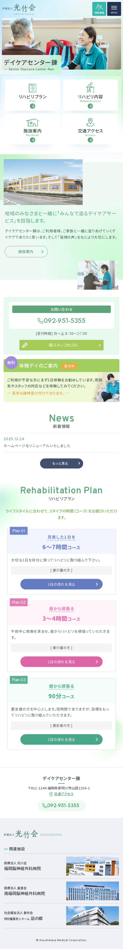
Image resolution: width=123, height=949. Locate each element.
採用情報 (99, 12)
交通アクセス (64, 793)
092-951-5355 (64, 328)
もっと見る (60, 470)
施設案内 (25, 258)
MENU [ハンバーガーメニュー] (114, 10)
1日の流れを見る (61, 591)
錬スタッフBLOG (63, 352)
